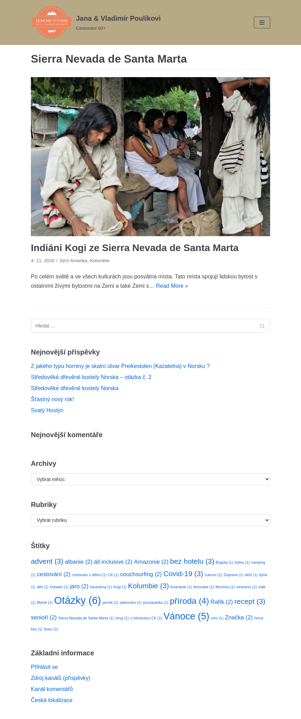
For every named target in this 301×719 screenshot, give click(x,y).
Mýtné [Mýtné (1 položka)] (44, 602)
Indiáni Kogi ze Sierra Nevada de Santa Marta (135, 247)
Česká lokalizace (51, 700)
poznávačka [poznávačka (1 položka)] (155, 602)
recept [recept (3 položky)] (249, 601)
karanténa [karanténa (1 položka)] (101, 587)
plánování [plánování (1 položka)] (130, 602)
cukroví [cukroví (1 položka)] (213, 575)
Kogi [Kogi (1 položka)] (119, 587)
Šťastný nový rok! (52, 399)
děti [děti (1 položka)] (42, 587)
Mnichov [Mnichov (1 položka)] (225, 587)
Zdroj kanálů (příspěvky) (61, 678)
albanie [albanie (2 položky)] (78, 562)
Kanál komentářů (52, 689)
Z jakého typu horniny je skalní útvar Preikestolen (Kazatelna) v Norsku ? (120, 366)
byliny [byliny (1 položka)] (242, 562)
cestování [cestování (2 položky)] (53, 574)
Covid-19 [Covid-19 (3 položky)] (183, 574)
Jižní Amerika (73, 260)
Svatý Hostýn (47, 410)
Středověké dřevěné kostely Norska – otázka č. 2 (91, 377)
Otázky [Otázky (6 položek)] (77, 600)
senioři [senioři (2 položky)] (44, 617)
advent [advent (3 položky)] (47, 561)
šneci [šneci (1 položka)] (51, 629)
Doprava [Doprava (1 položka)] (233, 575)
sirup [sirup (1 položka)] (122, 618)
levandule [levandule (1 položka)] (181, 587)
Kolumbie (100, 260)
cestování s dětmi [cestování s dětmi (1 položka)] (89, 575)
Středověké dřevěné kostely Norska (75, 388)
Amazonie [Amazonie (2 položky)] (151, 562)
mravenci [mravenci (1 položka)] (246, 587)
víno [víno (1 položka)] (217, 618)
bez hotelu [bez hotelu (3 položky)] (192, 561)
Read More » (172, 286)
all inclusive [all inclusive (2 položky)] (113, 562)
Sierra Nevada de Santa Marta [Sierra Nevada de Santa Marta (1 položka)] (86, 618)
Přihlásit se (44, 667)
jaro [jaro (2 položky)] (79, 586)
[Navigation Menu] (262, 22)
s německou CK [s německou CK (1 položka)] (146, 618)
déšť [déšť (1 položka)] (251, 575)
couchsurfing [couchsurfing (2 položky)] (141, 574)
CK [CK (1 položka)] (113, 575)
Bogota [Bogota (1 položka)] (224, 562)
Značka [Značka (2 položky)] (238, 617)
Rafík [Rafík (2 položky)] (221, 602)
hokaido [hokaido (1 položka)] (59, 587)
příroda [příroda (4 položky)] (189, 601)
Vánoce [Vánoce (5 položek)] (186, 616)
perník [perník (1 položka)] (111, 602)
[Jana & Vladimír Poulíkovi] (96, 22)
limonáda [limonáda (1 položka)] (204, 587)
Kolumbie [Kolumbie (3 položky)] (148, 586)
